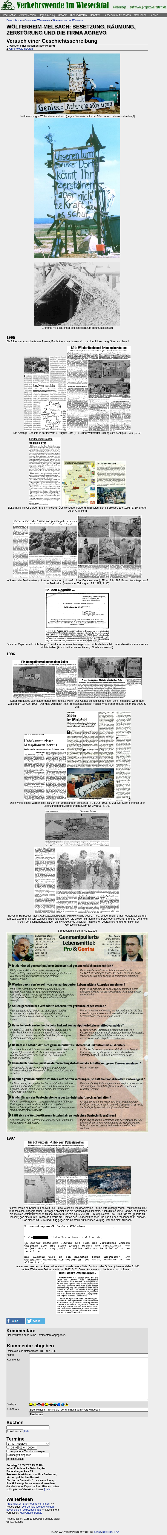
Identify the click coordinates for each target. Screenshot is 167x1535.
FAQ (116, 1532)
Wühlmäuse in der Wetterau (67, 20)
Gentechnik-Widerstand (37, 20)
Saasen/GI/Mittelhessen (117, 15)
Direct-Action (9, 15)
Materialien (140, 15)
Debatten (95, 15)
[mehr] (47, 1489)
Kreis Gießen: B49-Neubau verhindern (28, 1503)
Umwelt (62, 15)
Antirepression (27, 15)
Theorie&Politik (78, 15)
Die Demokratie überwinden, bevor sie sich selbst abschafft (30, 1508)
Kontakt (97, 1532)
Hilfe (26, 1431)
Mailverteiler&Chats (31, 1512)
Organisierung (47, 15)
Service (153, 15)
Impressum (107, 1532)
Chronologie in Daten (21, 48)
